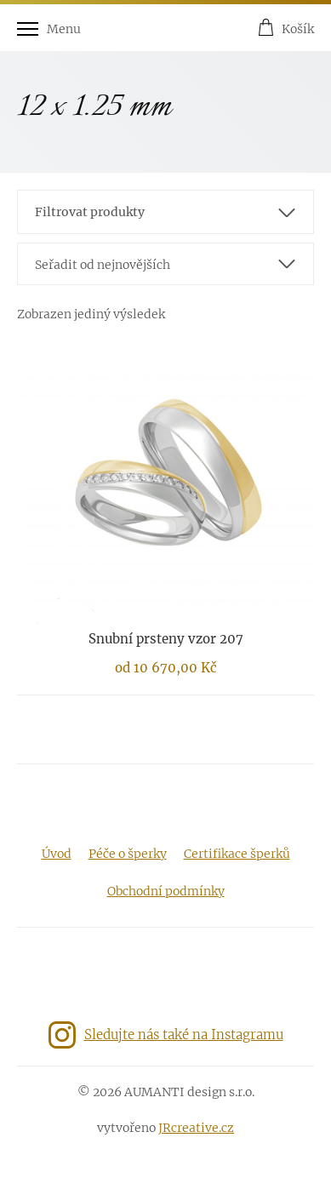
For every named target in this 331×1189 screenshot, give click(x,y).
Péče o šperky (127, 853)
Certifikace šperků (237, 853)
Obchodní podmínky (166, 891)
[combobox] (165, 264)
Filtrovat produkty (90, 212)
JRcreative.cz (196, 1127)
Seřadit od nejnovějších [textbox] (102, 264)
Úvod (56, 853)
